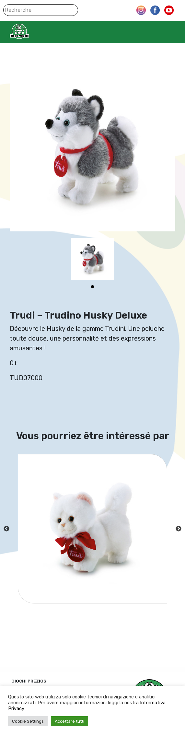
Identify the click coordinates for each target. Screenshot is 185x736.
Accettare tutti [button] (69, 721)
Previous (6, 529)
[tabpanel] (92, 259)
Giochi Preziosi (32, 31)
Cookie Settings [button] (28, 721)
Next (178, 529)
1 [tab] (92, 287)
